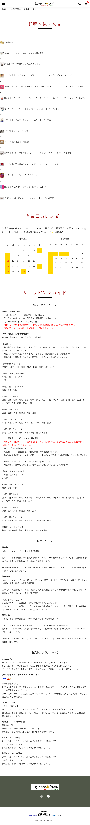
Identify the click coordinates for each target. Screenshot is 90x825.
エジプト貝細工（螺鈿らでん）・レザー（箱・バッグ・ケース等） (30, 164)
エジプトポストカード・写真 (14, 131)
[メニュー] (3, 3)
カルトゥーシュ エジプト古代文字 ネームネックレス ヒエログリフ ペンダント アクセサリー (41, 87)
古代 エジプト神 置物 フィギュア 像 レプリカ (21, 64)
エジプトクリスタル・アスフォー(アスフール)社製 (23, 187)
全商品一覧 (6, 42)
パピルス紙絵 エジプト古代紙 (14, 142)
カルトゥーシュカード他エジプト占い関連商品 (21, 53)
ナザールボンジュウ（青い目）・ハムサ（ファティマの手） (27, 120)
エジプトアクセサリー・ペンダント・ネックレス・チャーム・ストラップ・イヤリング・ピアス (42, 98)
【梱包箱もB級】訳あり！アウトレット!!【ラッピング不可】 (27, 198)
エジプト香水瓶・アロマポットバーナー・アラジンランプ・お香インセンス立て (36, 153)
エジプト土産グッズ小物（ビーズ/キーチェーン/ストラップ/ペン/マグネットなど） (37, 76)
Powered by (45, 813)
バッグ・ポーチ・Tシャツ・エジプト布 (18, 175)
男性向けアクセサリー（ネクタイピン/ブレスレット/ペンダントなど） (31, 109)
